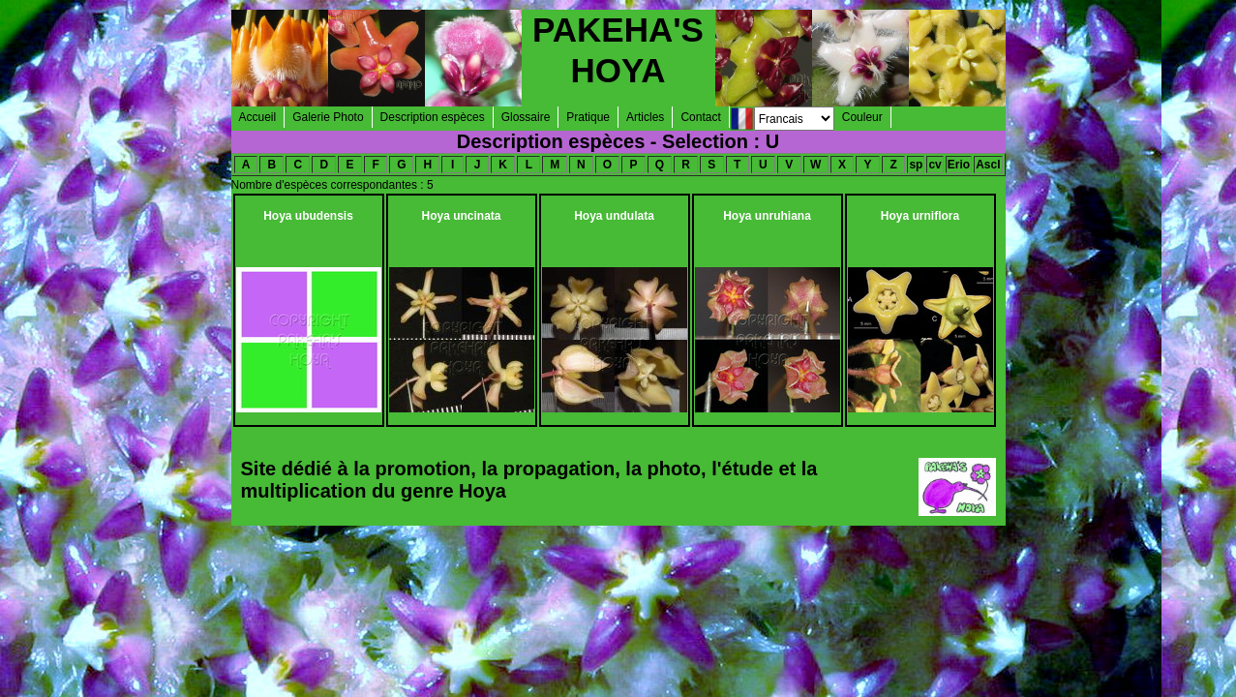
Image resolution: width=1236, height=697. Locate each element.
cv (934, 164)
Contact (700, 117)
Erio (959, 164)
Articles (645, 117)
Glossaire (526, 117)
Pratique (588, 117)
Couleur (862, 117)
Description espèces (432, 117)
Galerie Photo (327, 117)
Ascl (988, 164)
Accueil (258, 117)
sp (915, 164)
